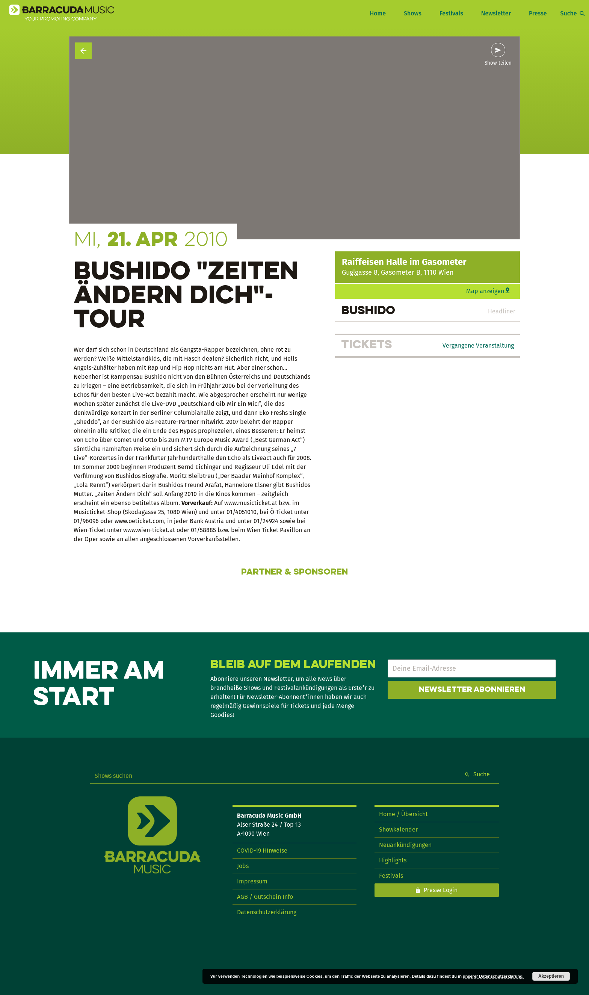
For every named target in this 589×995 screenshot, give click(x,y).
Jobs (243, 865)
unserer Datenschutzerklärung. (493, 976)
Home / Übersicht (403, 814)
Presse (538, 13)
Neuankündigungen (405, 844)
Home (377, 13)
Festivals (451, 13)
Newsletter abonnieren (472, 690)
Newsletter (496, 13)
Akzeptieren (551, 976)
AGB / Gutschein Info (265, 896)
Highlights (392, 860)
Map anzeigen (485, 291)
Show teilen (498, 63)
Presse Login (441, 890)
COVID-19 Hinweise (262, 850)
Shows (412, 13)
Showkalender (398, 829)
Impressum (252, 881)
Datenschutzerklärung (266, 912)
